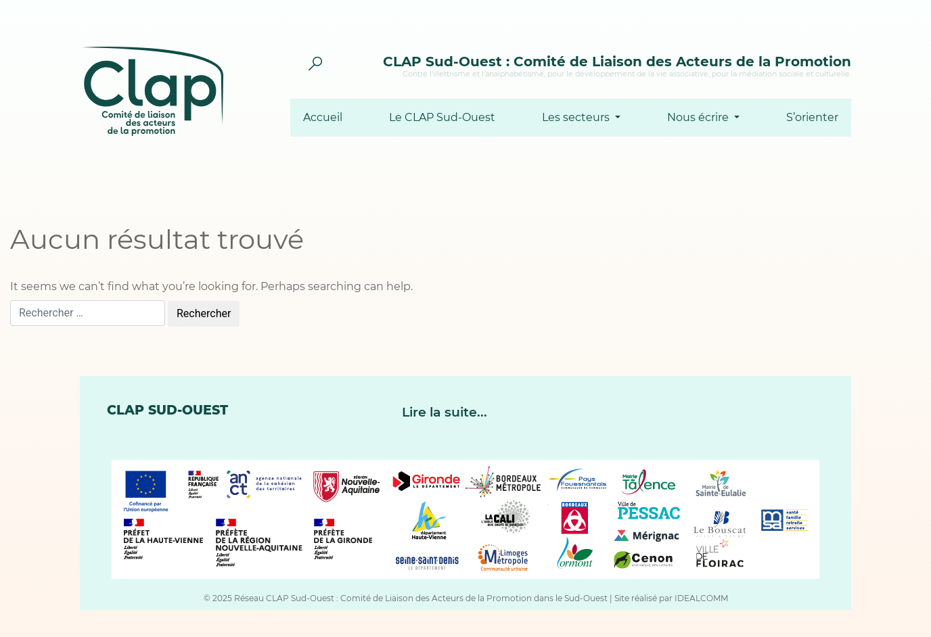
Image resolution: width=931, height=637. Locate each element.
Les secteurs (577, 117)
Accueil (322, 117)
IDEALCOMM (701, 598)
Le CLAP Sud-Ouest (442, 117)
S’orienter (812, 117)
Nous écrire (699, 117)
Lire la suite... (444, 412)
